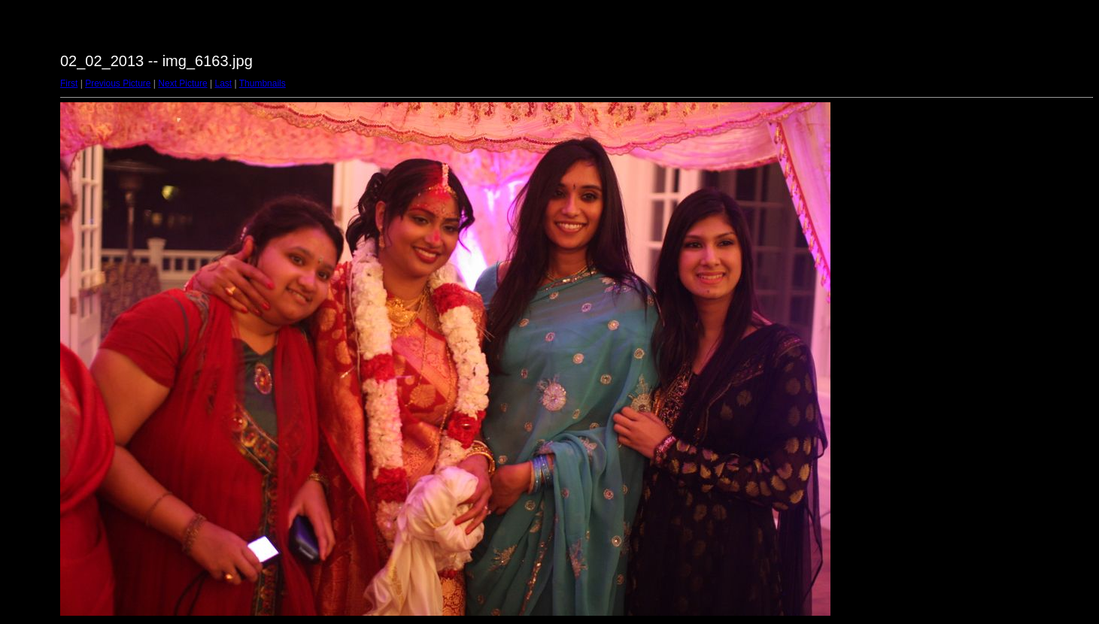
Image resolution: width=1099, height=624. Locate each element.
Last (223, 83)
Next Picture (182, 83)
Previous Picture (117, 83)
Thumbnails (262, 83)
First (68, 83)
